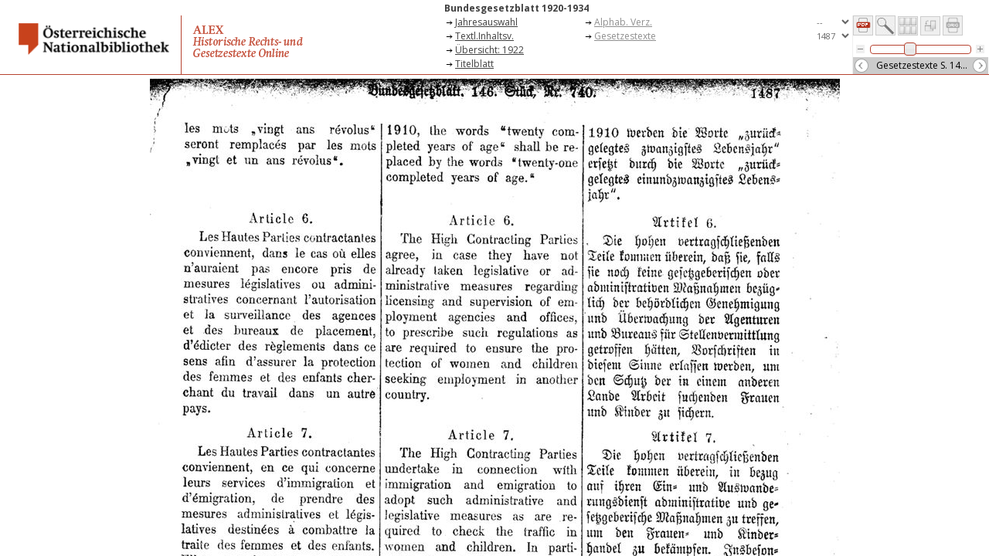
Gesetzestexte (625, 35)
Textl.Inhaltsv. (484, 35)
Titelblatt (474, 63)
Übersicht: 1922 (489, 49)
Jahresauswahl (486, 22)
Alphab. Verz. (623, 22)
